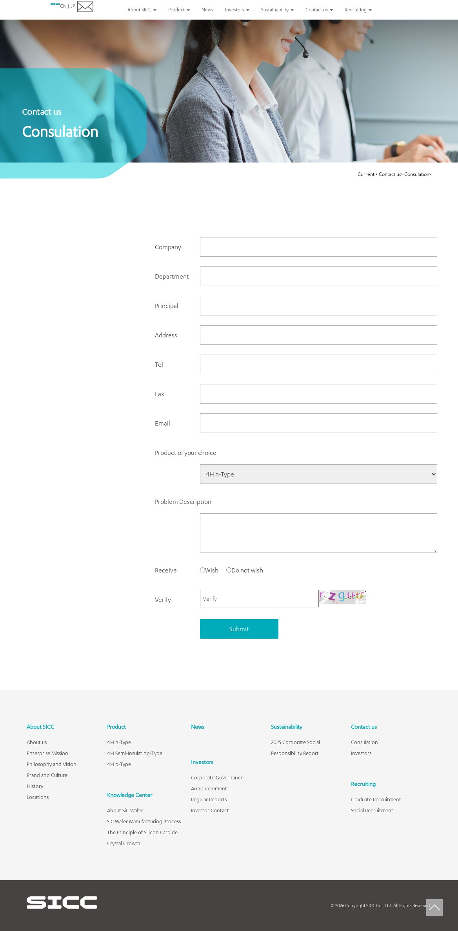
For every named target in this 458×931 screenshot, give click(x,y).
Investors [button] (237, 10)
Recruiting (363, 784)
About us (37, 742)
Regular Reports (209, 799)
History (35, 786)
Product (116, 726)
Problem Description (183, 501)
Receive (166, 570)
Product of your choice (185, 452)
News (207, 10)
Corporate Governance (217, 777)
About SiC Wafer (125, 810)
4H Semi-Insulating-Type (134, 753)
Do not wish (244, 570)
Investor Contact (210, 810)
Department (172, 276)
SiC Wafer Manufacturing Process (144, 821)
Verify (163, 599)
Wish (209, 570)
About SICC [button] (141, 10)
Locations (38, 797)
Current (367, 174)
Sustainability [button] (277, 10)
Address (166, 335)
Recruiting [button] (358, 10)
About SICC (40, 726)
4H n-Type (119, 742)
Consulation (364, 742)
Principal (166, 305)
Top (434, 907)
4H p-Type (119, 764)
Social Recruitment (372, 810)
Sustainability (286, 726)
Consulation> (417, 174)
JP (73, 6)
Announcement (209, 788)
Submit (239, 628)
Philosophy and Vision (51, 764)
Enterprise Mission (47, 753)
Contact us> (391, 174)
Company (168, 246)
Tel (159, 364)
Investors (202, 762)
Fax (159, 393)
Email (162, 423)
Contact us (364, 726)
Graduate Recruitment (376, 799)
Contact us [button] (319, 10)
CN (63, 6)
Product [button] (179, 10)
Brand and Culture (47, 775)
